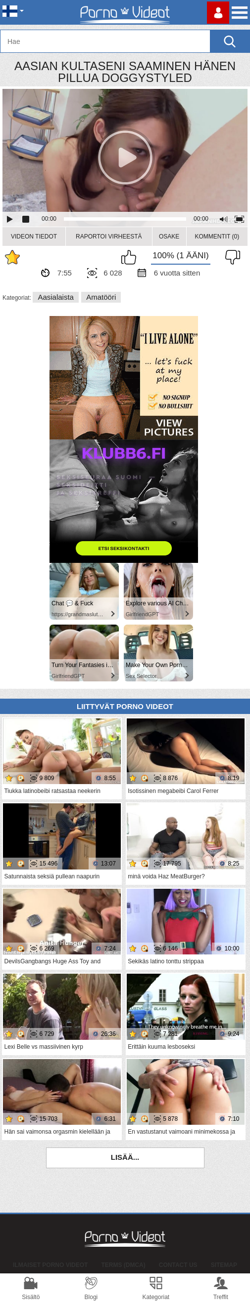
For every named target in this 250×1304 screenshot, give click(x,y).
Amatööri (101, 297)
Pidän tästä (131, 257)
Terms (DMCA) (123, 1265)
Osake (169, 236)
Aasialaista (56, 297)
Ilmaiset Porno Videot (50, 1265)
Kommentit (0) (217, 236)
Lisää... (125, 1157)
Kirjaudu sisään (218, 12)
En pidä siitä (230, 257)
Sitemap (224, 1265)
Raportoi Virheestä (109, 236)
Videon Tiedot (34, 236)
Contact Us (178, 1265)
